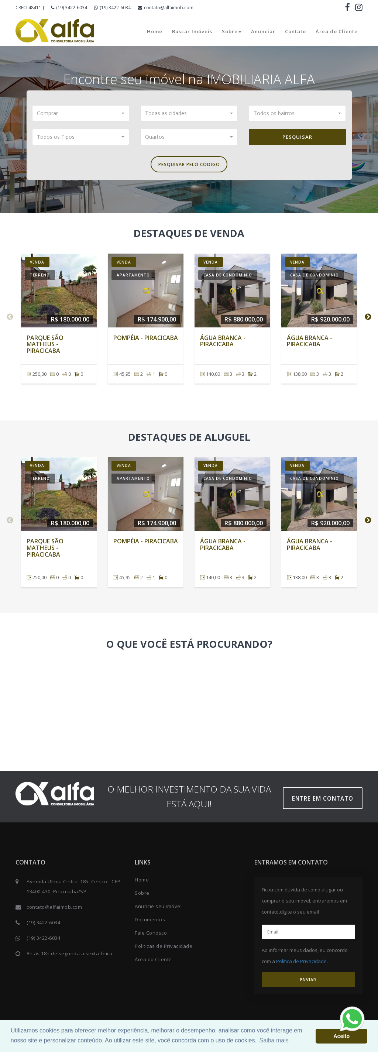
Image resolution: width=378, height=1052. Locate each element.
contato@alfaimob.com (165, 7)
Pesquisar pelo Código (189, 165)
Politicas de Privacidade (163, 948)
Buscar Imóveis (192, 31)
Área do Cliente (337, 31)
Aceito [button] (341, 1036)
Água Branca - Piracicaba (222, 343)
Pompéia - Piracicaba (145, 340)
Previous (10, 319)
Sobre (231, 31)
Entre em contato (325, 801)
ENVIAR (308, 982)
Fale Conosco (151, 935)
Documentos (150, 922)
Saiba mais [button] (274, 1040)
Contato (295, 31)
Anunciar (263, 31)
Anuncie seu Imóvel (158, 908)
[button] (80, 113)
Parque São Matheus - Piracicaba (45, 346)
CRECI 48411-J (30, 7)
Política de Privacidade (301, 963)
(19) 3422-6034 (69, 7)
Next (368, 319)
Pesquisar (297, 137)
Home (154, 31)
